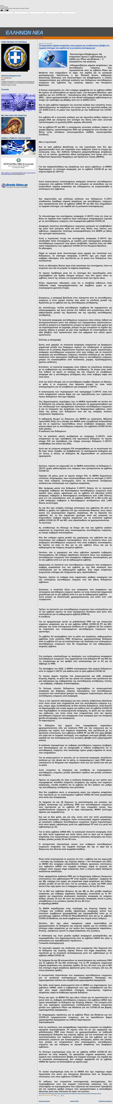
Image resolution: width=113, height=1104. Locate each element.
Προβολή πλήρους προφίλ (8, 85)
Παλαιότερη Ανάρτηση (105, 1101)
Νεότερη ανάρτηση (44, 1101)
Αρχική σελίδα (74, 1101)
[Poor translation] (6, 10)
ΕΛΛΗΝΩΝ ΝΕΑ (24, 33)
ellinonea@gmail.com (19, 174)
